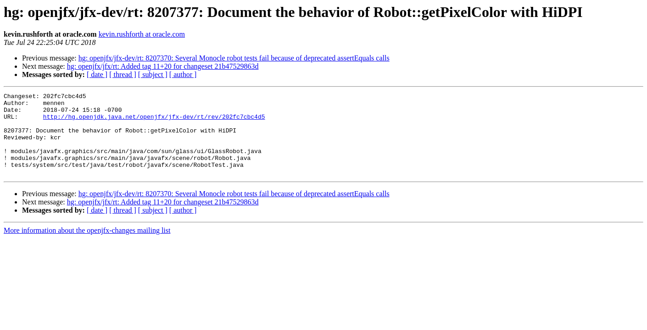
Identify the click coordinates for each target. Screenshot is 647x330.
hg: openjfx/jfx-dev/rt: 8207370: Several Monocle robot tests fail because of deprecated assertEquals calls (234, 58)
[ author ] (183, 74)
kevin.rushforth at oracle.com (142, 34)
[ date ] (97, 74)
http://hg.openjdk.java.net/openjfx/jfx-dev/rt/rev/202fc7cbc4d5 (154, 122)
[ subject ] (152, 74)
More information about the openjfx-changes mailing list (87, 247)
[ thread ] (122, 74)
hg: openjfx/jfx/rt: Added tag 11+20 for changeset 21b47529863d (163, 66)
